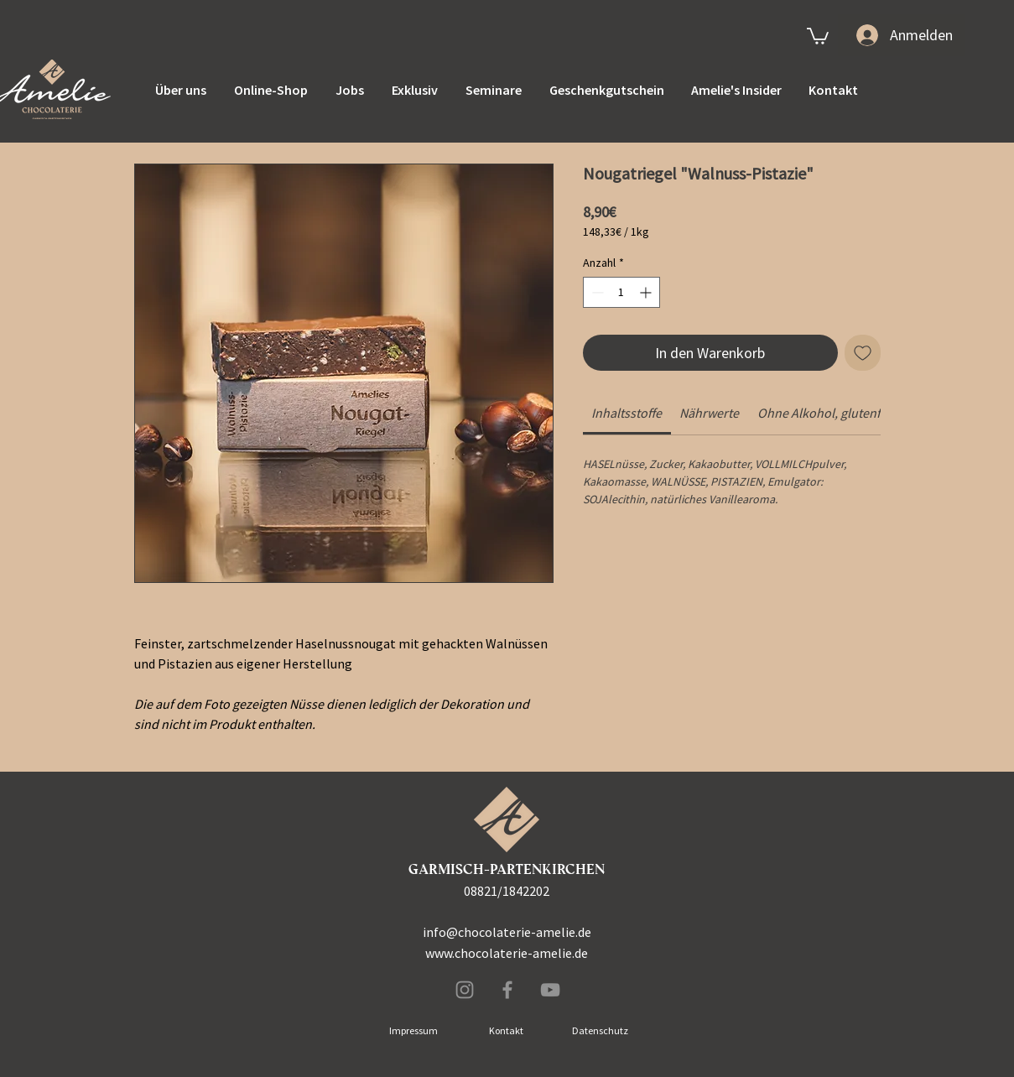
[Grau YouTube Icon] (550, 990)
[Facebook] (507, 990)
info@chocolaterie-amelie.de (507, 932)
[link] (818, 35)
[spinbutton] (621, 292)
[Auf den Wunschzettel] (863, 353)
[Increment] (647, 292)
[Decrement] (595, 292)
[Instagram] (464, 990)
